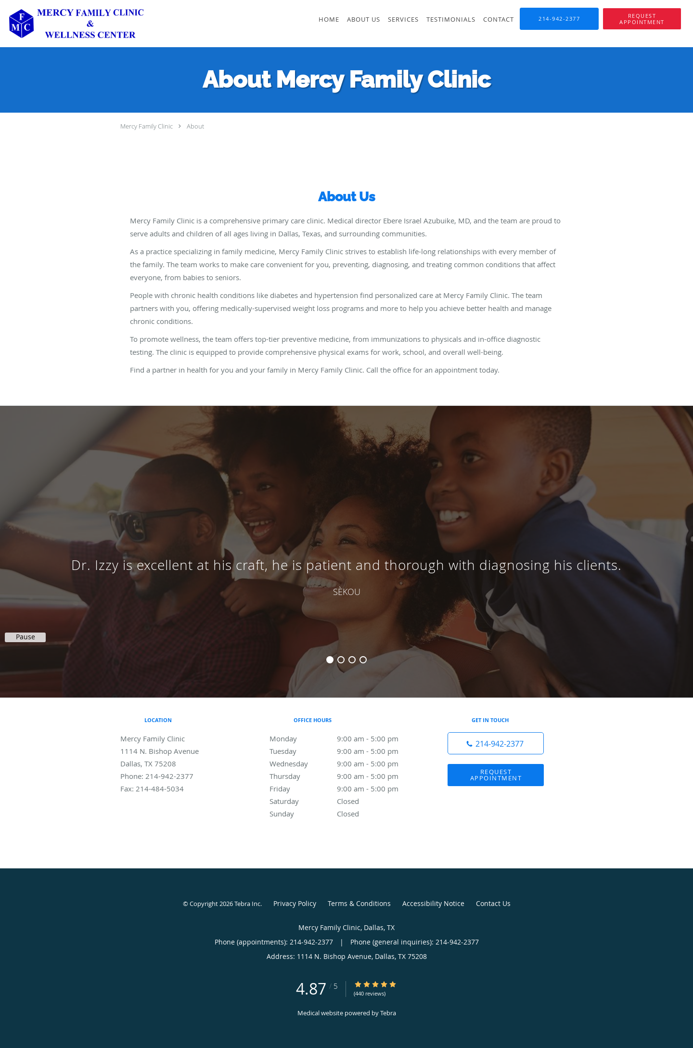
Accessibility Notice (433, 903)
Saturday (344, 801)
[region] (346, 542)
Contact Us (493, 903)
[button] (642, 19)
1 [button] (330, 659)
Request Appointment (496, 774)
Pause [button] (25, 637)
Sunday (344, 813)
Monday (344, 738)
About (195, 126)
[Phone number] (496, 743)
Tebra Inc (247, 903)
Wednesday (344, 763)
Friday (344, 788)
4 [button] (363, 659)
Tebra (388, 1013)
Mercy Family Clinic (146, 126)
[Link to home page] (71, 23)
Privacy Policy (294, 903)
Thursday (344, 776)
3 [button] (352, 659)
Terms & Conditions (359, 903)
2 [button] (341, 659)
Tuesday (344, 751)
